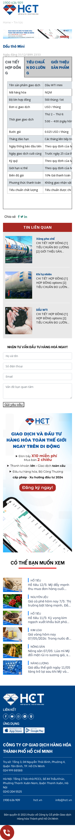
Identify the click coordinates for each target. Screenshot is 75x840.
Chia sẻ (10, 216)
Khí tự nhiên (44, 274)
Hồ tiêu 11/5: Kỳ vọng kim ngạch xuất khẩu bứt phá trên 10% (47, 620)
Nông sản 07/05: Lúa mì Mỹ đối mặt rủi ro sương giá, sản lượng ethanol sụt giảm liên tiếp (50, 653)
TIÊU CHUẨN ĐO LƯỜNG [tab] (35, 67)
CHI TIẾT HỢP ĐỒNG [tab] (13, 67)
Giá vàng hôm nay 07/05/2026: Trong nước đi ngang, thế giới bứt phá (48, 636)
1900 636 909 (13, 2)
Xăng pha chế (45, 238)
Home (7, 22)
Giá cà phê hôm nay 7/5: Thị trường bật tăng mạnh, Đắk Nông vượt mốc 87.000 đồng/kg (49, 603)
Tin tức (18, 22)
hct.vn (37, 800)
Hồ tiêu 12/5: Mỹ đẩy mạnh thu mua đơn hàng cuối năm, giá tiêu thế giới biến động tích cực (48, 586)
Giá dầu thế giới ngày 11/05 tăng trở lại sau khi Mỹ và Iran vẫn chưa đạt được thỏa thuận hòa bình (50, 669)
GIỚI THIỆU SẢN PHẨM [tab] (60, 64)
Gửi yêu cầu (14, 404)
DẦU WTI (42, 309)
